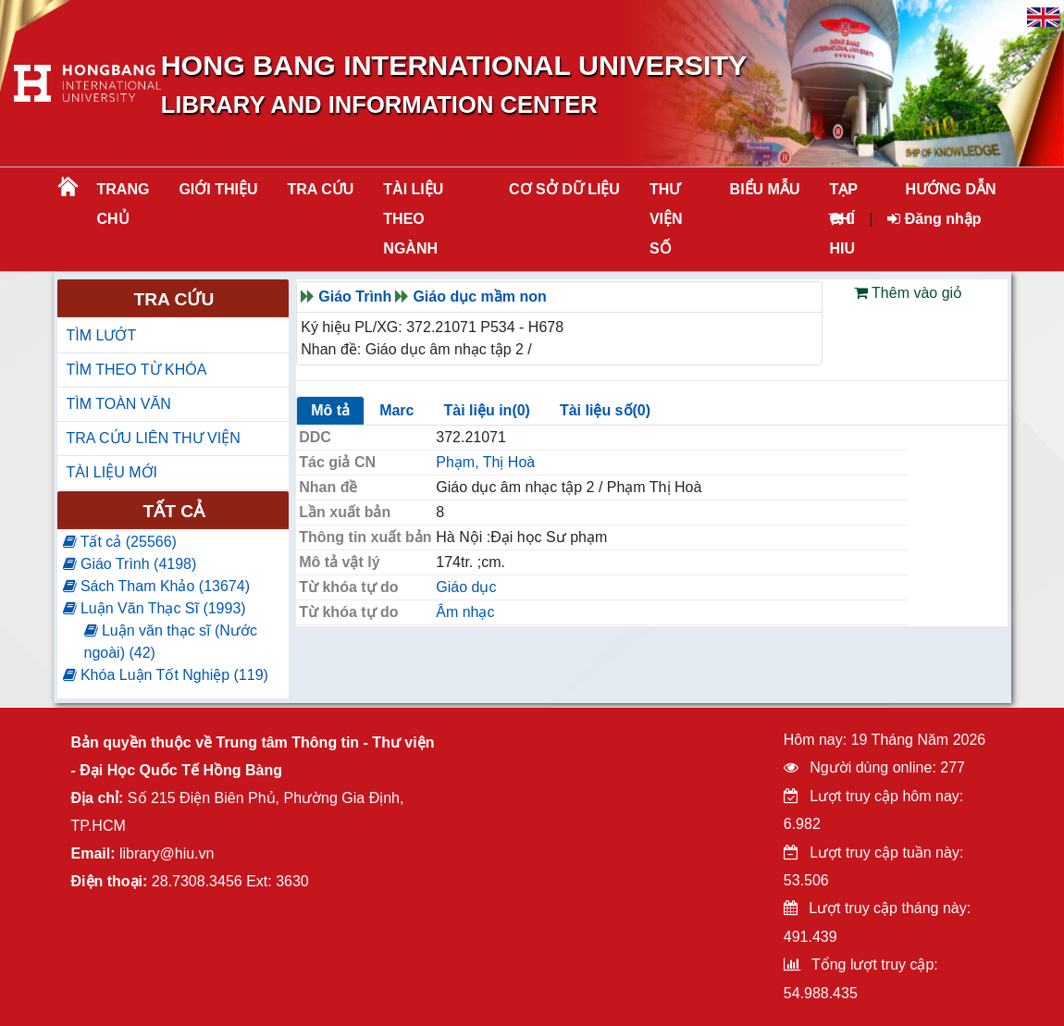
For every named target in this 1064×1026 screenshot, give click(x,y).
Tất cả (174, 511)
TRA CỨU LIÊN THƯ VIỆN (154, 438)
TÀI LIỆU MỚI (112, 472)
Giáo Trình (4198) (130, 564)
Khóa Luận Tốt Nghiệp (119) (165, 675)
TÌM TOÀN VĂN (119, 404)
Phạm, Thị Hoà (485, 462)
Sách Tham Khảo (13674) (156, 586)
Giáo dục (466, 587)
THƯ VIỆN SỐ (666, 218)
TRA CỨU (321, 189)
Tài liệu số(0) (605, 410)
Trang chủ (123, 204)
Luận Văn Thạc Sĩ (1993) (154, 608)
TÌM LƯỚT (102, 335)
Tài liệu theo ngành (413, 218)
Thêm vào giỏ (908, 293)
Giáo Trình (354, 296)
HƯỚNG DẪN (950, 189)
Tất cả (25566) (120, 542)
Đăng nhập (934, 219)
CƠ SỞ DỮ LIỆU (564, 189)
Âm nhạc (465, 612)
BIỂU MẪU (765, 189)
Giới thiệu (218, 189)
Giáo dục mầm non (479, 296)
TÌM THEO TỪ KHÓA (137, 369)
